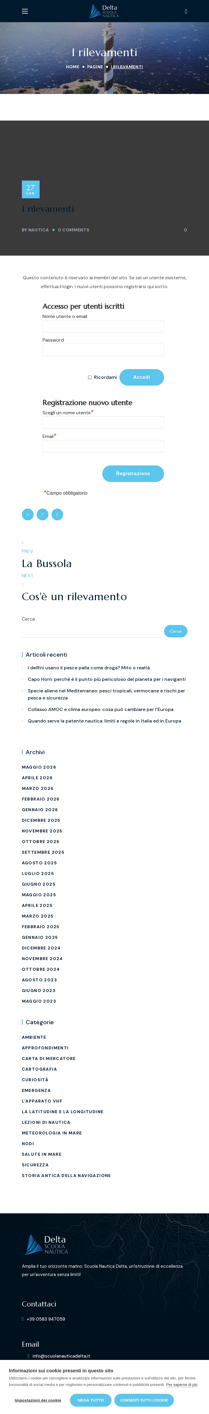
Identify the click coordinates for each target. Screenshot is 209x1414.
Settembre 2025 (43, 852)
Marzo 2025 (38, 916)
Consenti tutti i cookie (144, 1400)
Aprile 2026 (37, 777)
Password (53, 340)
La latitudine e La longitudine (63, 1111)
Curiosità (35, 1079)
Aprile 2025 (37, 905)
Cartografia (39, 1069)
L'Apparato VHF (42, 1101)
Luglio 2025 (38, 873)
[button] (186, 11)
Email (50, 435)
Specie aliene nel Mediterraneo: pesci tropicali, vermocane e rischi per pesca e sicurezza (106, 694)
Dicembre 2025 (41, 820)
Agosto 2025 (39, 863)
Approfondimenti (45, 1048)
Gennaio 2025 (40, 937)
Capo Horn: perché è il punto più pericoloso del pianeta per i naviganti (107, 679)
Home (73, 66)
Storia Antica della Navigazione (66, 1175)
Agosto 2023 (39, 980)
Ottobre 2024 (41, 969)
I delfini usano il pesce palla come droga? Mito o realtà (89, 668)
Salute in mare (42, 1154)
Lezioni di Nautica (46, 1122)
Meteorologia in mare (52, 1133)
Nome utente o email (65, 316)
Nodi (28, 1143)
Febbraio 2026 (41, 799)
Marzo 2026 (38, 788)
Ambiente (34, 1037)
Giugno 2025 (39, 884)
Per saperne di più (182, 1384)
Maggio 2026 (39, 767)
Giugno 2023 (39, 990)
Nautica (38, 230)
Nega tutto (90, 1400)
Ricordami (105, 377)
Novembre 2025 (42, 831)
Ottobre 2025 (41, 841)
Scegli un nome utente (68, 412)
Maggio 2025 (39, 894)
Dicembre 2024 (41, 948)
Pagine (95, 66)
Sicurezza (35, 1165)
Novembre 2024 (42, 958)
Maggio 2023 (39, 1001)
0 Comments (74, 230)
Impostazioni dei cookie (38, 1400)
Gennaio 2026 (40, 809)
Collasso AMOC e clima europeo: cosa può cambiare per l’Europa (101, 709)
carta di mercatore (49, 1058)
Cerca (28, 619)
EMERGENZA (36, 1090)
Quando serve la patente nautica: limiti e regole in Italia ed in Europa (104, 721)
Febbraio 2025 (41, 926)
